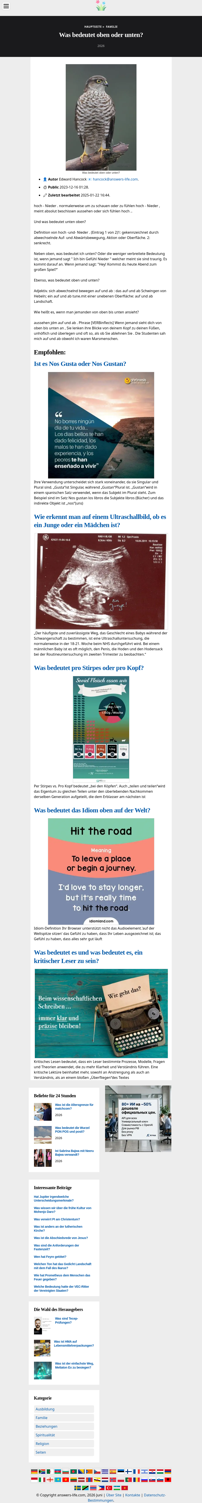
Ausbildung (45, 1409)
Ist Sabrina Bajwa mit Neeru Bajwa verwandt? (74, 1153)
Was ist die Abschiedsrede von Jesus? (61, 1238)
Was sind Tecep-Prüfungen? (66, 1320)
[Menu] (6, 6)
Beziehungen (46, 1426)
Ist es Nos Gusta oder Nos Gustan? (80, 363)
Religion (42, 1443)
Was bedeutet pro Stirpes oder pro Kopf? (89, 667)
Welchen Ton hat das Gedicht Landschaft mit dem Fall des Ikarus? (62, 1266)
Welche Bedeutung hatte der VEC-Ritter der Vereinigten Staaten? (61, 1288)
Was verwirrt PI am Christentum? (57, 1219)
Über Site (113, 1495)
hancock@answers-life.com (115, 179)
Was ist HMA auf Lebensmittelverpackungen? (74, 1343)
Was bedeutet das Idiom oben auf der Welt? (92, 810)
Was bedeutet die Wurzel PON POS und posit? (72, 1130)
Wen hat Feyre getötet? (50, 1256)
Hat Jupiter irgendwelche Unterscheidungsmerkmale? (54, 1198)
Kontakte (132, 1495)
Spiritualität (45, 1435)
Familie (42, 1417)
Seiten (41, 1452)
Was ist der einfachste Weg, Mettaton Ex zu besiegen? (74, 1365)
